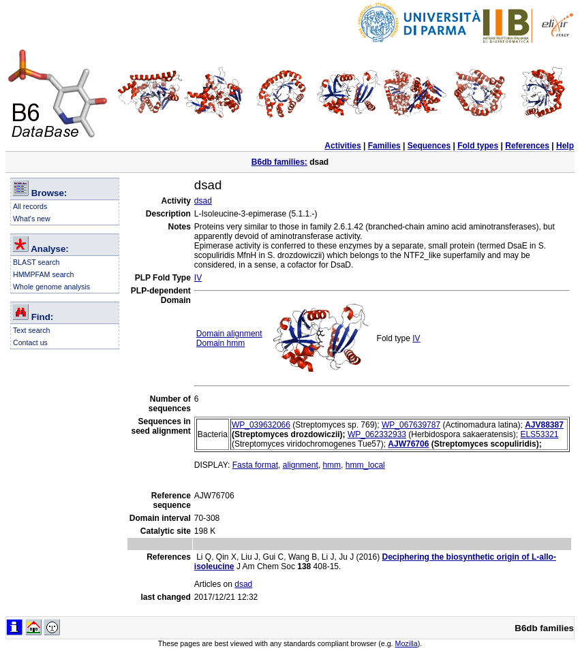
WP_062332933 (377, 434)
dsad (203, 201)
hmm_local (365, 465)
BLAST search (36, 262)
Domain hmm (220, 343)
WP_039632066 (261, 425)
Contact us (30, 342)
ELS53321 (539, 434)
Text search (31, 330)
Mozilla (406, 643)
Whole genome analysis (51, 287)
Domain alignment (229, 333)
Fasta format (255, 465)
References (527, 145)
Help (565, 145)
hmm (331, 465)
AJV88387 (544, 425)
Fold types (477, 145)
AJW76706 (408, 444)
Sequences (429, 145)
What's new (31, 218)
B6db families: (279, 162)
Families (384, 145)
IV (198, 278)
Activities (342, 145)
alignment (300, 465)
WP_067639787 (411, 425)
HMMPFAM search (43, 274)
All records (30, 206)
